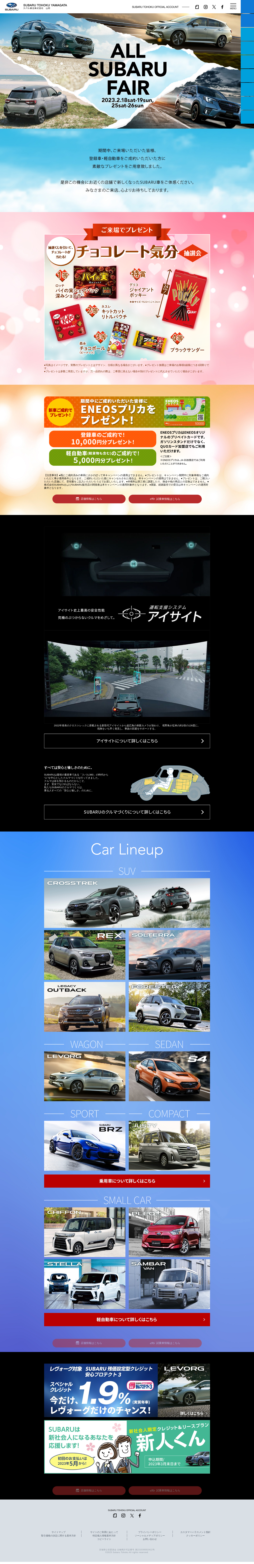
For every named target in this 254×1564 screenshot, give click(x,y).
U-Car (247, 75)
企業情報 (247, 103)
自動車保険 (247, 89)
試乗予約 (247, 20)
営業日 (247, 48)
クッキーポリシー (195, 1538)
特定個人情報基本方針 (104, 1538)
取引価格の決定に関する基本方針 (58, 1538)
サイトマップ (59, 1534)
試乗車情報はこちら (168, 499)
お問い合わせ (150, 1541)
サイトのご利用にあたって (104, 1534)
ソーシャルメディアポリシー (150, 1538)
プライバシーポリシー (149, 1534)
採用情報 (247, 117)
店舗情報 (247, 61)
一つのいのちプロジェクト (247, 34)
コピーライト (104, 1541)
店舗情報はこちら (91, 499)
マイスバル (247, 6)
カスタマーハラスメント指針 (195, 1534)
